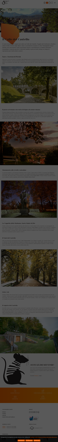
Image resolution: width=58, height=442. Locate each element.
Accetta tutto (29, 440)
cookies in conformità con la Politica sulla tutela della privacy (43, 437)
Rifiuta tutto (37, 440)
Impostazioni (21, 440)
